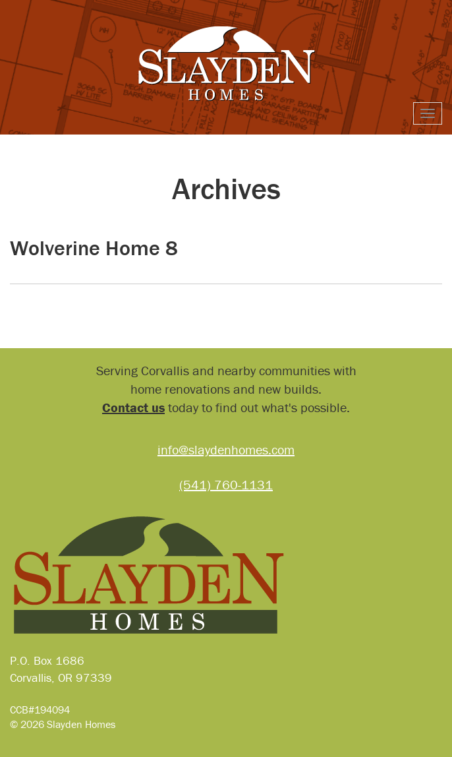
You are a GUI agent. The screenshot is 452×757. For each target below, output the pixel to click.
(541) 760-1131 (226, 484)
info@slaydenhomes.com (226, 449)
